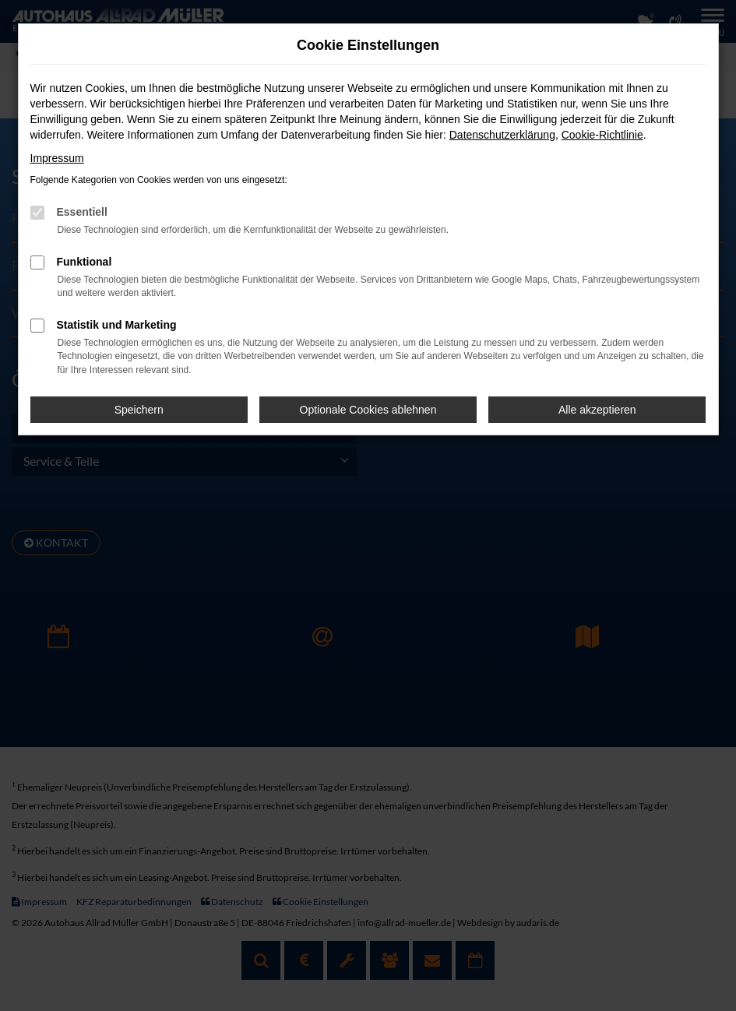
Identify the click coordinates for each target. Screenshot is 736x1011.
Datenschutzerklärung (502, 135)
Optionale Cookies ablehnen (368, 409)
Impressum (57, 158)
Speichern (139, 409)
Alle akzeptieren (597, 409)
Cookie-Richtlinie (602, 135)
